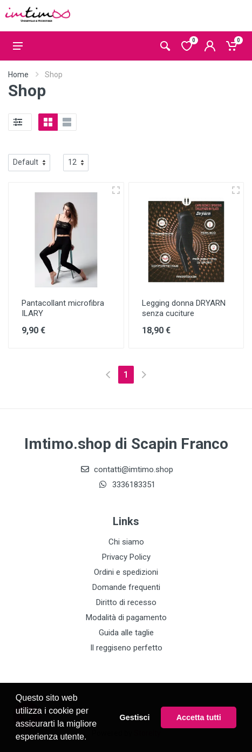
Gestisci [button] (135, 717)
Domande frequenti (126, 587)
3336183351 (126, 484)
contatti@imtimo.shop (126, 469)
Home (18, 74)
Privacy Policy (126, 557)
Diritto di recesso (126, 602)
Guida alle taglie (126, 632)
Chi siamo (126, 542)
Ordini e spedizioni (126, 572)
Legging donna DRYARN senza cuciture (184, 308)
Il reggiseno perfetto (126, 648)
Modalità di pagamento (126, 617)
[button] (90, 738)
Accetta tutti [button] (198, 717)
